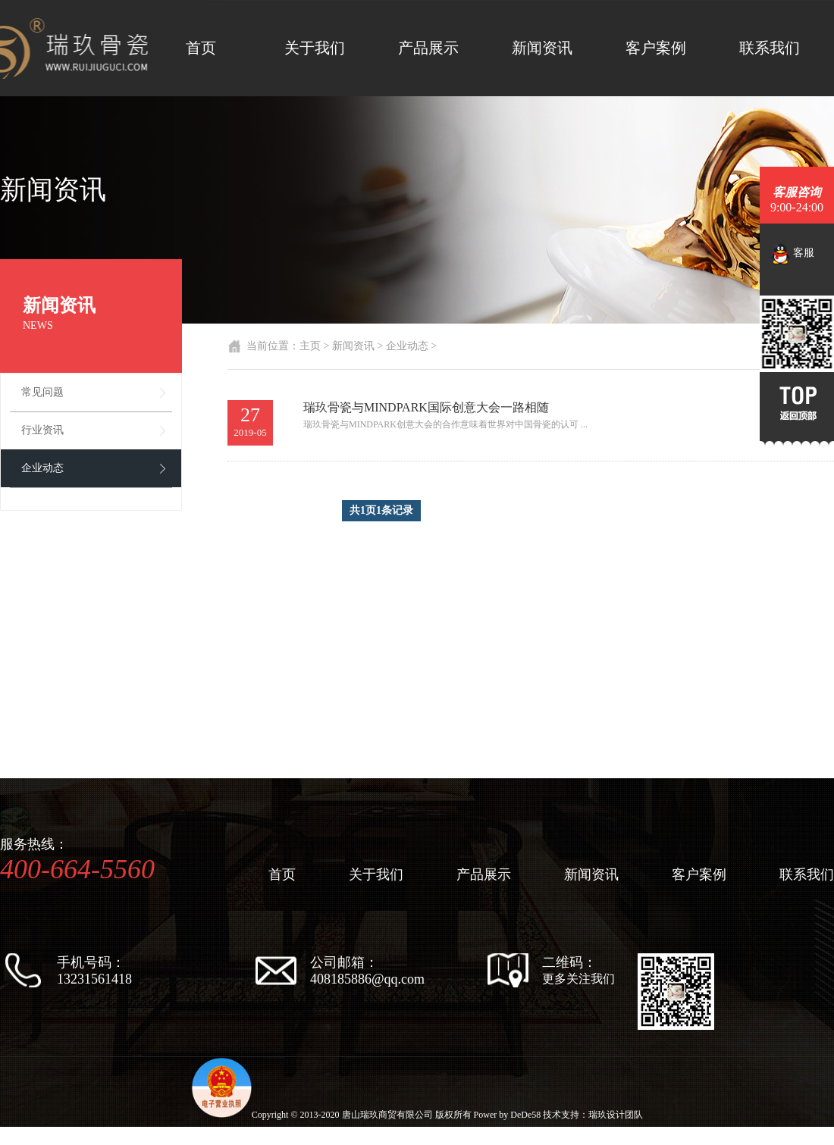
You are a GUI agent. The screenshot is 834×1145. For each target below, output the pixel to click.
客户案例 (656, 47)
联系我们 (769, 47)
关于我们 (314, 47)
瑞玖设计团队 (615, 1114)
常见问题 (42, 392)
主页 (310, 346)
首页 (201, 47)
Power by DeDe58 (507, 1114)
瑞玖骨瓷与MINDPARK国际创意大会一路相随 (426, 407)
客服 (792, 253)
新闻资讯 (542, 47)
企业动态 (42, 468)
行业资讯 (42, 430)
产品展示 (428, 47)
